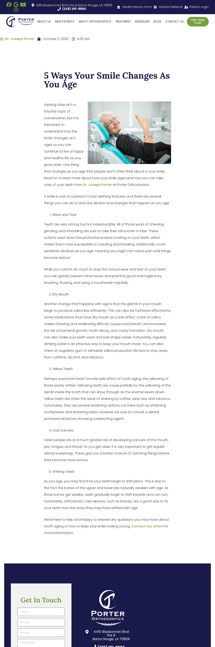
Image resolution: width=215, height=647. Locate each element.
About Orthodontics (95, 22)
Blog (157, 22)
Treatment (123, 22)
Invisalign (142, 22)
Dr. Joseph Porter (97, 184)
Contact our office (147, 526)
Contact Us (174, 22)
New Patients (64, 22)
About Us (44, 22)
